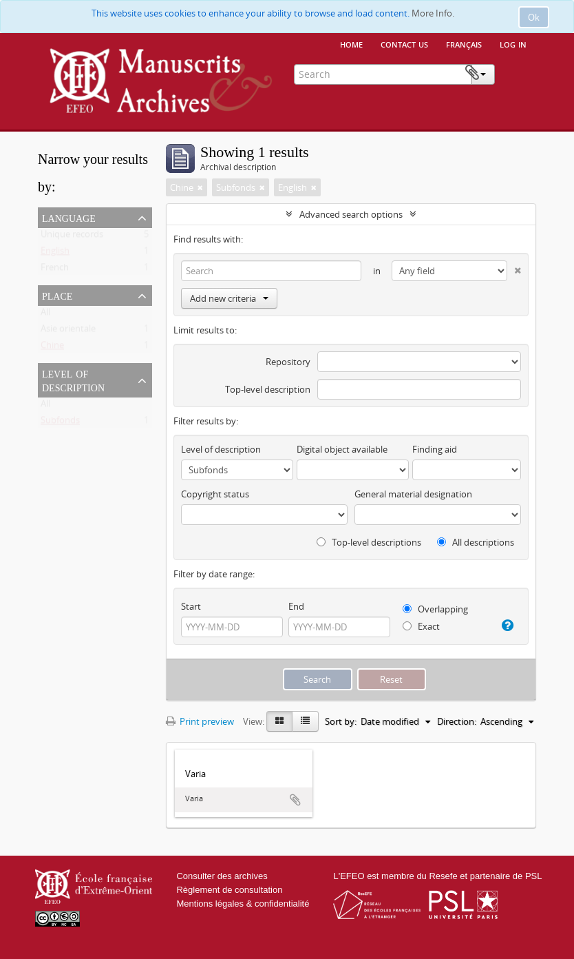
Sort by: (341, 721)
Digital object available (342, 449)
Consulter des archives (221, 876)
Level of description (73, 379)
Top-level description (267, 389)
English (55, 253)
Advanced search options (351, 214)
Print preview (200, 721)
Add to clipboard (295, 800)
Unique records (72, 237)
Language (69, 217)
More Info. (433, 13)
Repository (288, 361)
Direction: (456, 721)
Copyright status (215, 494)
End (296, 606)
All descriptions (475, 542)
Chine (52, 348)
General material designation (413, 494)
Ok (534, 17)
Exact (421, 626)
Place (57, 294)
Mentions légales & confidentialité (242, 903)
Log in (513, 43)
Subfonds (60, 423)
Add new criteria (229, 298)
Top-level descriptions (369, 542)
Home (351, 43)
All (45, 315)
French (55, 270)
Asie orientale (68, 331)
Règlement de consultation (229, 890)
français (464, 43)
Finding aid (434, 449)
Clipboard (515, 73)
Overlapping (435, 609)
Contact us (404, 43)
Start (191, 606)
